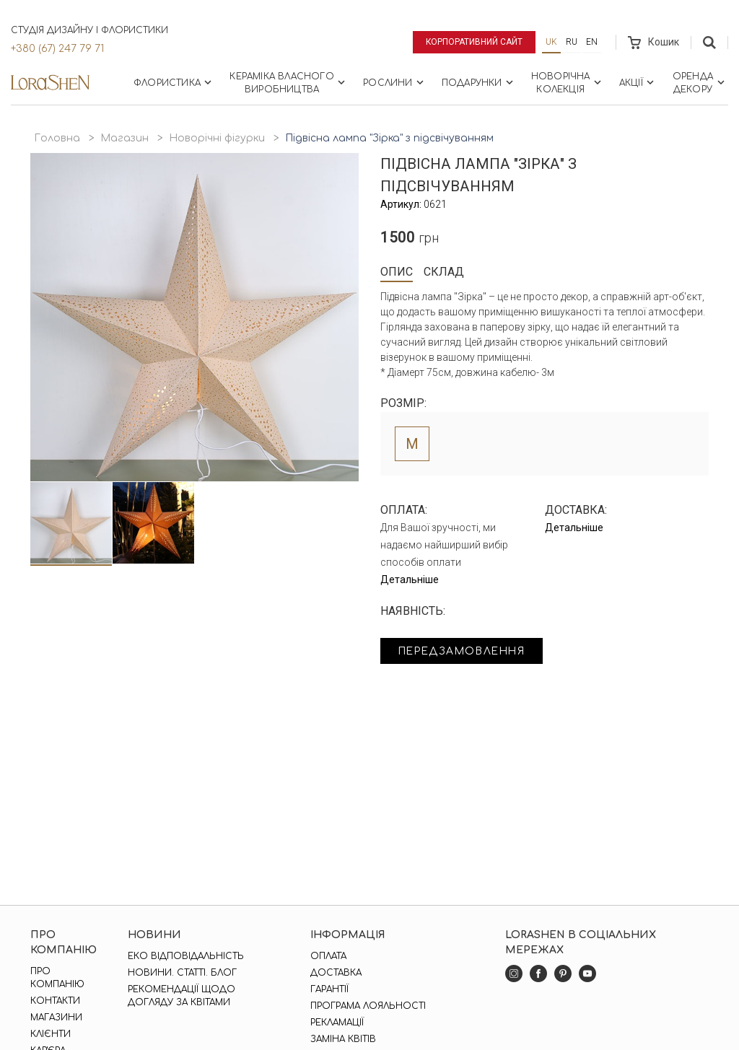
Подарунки (479, 82)
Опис (396, 272)
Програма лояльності (368, 1006)
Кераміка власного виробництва (288, 83)
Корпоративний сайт (473, 42)
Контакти (55, 1001)
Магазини (56, 1017)
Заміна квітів (343, 1039)
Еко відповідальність (186, 956)
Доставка (336, 973)
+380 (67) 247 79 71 (57, 48)
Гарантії (329, 989)
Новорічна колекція (567, 83)
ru (571, 42)
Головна (57, 138)
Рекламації (337, 1023)
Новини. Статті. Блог (182, 973)
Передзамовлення (465, 651)
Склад (444, 272)
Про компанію (57, 977)
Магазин (124, 138)
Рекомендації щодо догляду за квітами (181, 995)
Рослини (394, 82)
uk (551, 42)
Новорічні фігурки (217, 138)
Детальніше (409, 579)
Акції (638, 82)
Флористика (174, 82)
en (592, 42)
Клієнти (50, 1034)
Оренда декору (700, 83)
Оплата (328, 956)
